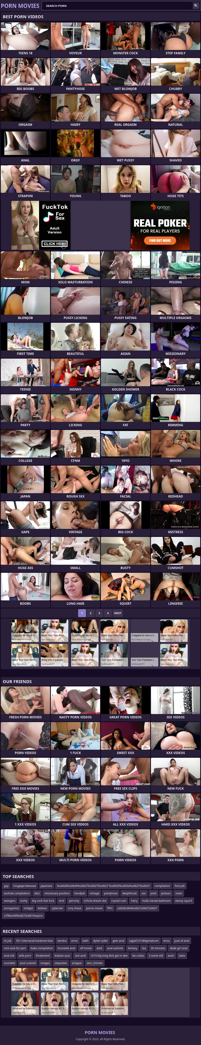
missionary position (56, 893)
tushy (23, 901)
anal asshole (115, 948)
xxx (144, 893)
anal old (9, 955)
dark (99, 948)
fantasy (132, 948)
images (45, 963)
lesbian (42, 908)
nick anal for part (15, 948)
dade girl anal (178, 948)
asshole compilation (17, 893)
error (74, 941)
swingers (10, 901)
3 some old (156, 955)
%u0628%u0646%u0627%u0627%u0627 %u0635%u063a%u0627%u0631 (103, 886)
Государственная (24, 886)
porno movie (94, 908)
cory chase (74, 908)
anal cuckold (28, 963)
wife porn (25, 955)
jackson (166, 893)
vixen (178, 893)
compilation (162, 886)
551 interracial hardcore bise (34, 941)
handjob (79, 893)
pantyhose (111, 893)
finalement (43, 955)
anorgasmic (11, 908)
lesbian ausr (62, 955)
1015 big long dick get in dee (109, 955)
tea (144, 948)
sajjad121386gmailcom (144, 941)
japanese (46, 886)
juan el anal (182, 941)
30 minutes (158, 948)
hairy (134, 901)
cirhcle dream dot (95, 901)
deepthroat (129, 893)
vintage (94, 893)
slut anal (80, 955)
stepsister (61, 963)
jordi (153, 893)
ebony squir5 (183, 901)
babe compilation (42, 948)
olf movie (86, 948)
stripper (77, 963)
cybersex (57, 908)
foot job (180, 886)
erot (61, 901)
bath (86, 941)
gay (6, 886)
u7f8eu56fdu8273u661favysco (23, 915)
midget (28, 908)
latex (182, 955)
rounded (9, 963)
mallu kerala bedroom (156, 901)
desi (37, 893)
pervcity (74, 901)
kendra (62, 941)
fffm (110, 908)
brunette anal (66, 948)
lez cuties (138, 955)
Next (118, 613)
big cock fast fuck (43, 901)
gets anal (118, 941)
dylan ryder (100, 941)
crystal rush (118, 901)
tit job (7, 941)
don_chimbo (95, 963)
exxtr (171, 955)
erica (167, 941)
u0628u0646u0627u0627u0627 (137, 908)
